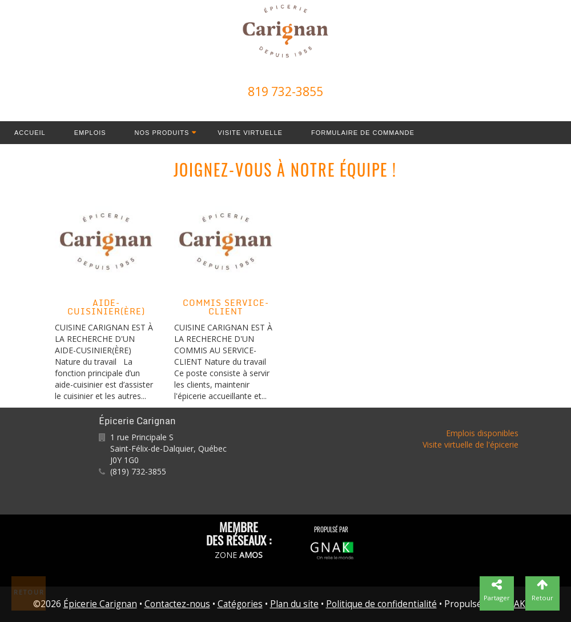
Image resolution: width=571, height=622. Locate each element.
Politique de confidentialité (381, 604)
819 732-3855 (285, 91)
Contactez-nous (177, 604)
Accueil (30, 132)
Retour (29, 592)
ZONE (239, 554)
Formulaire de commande (363, 132)
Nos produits (162, 132)
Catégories (240, 604)
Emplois (90, 132)
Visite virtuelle (250, 132)
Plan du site (294, 604)
